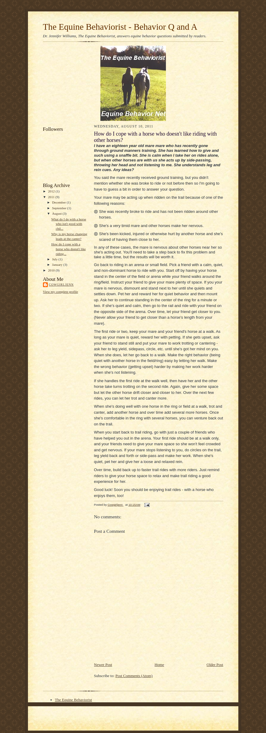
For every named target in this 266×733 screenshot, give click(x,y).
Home (159, 664)
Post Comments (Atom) (134, 675)
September (59, 208)
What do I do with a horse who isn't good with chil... (68, 223)
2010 (52, 270)
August (57, 213)
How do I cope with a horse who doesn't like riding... (68, 248)
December (59, 202)
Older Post (214, 664)
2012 (52, 191)
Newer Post (103, 664)
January (57, 264)
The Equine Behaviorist (73, 700)
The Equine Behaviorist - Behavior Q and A (120, 27)
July (55, 259)
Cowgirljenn (61, 284)
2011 (52, 197)
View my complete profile (60, 291)
